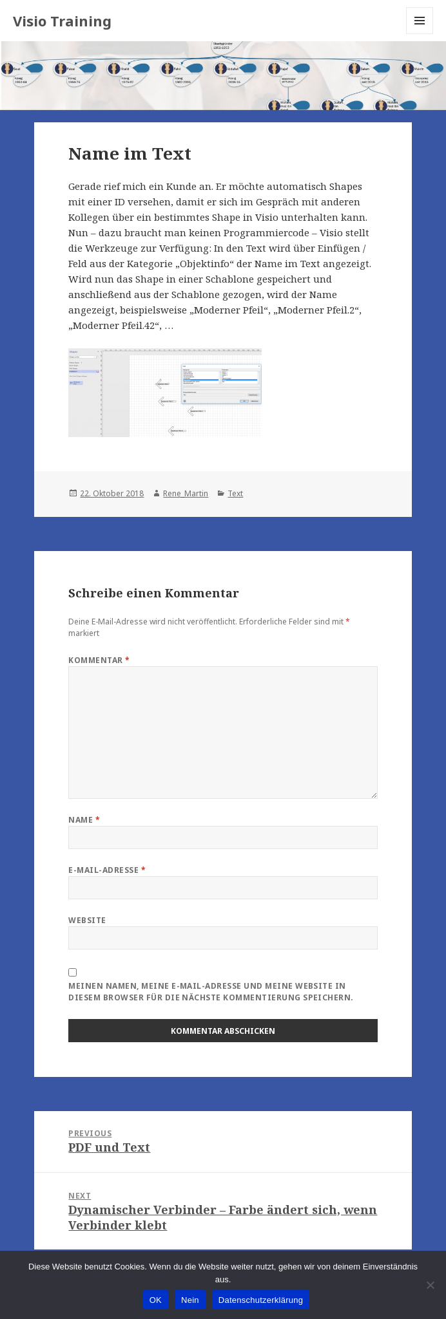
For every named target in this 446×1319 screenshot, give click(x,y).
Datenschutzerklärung (260, 1300)
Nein (190, 1300)
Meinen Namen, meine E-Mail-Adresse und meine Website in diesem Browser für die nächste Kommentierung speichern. (210, 991)
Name (84, 819)
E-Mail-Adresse (107, 870)
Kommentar (99, 660)
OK (156, 1300)
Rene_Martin (185, 493)
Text (235, 493)
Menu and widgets (420, 33)
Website (87, 920)
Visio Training (62, 20)
